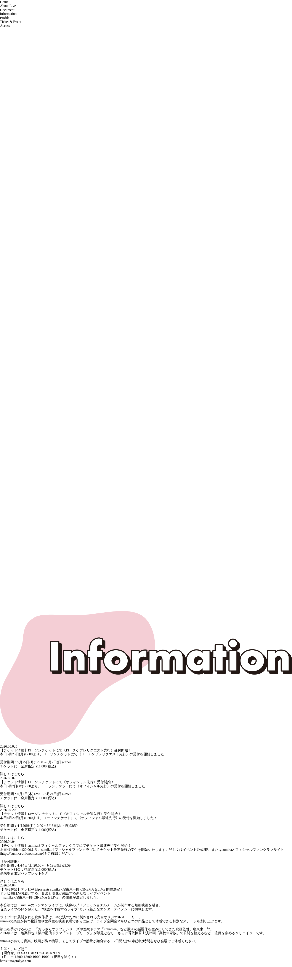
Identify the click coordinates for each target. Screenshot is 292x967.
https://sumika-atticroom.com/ (22, 853)
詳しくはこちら (12, 774)
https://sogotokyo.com (15, 961)
